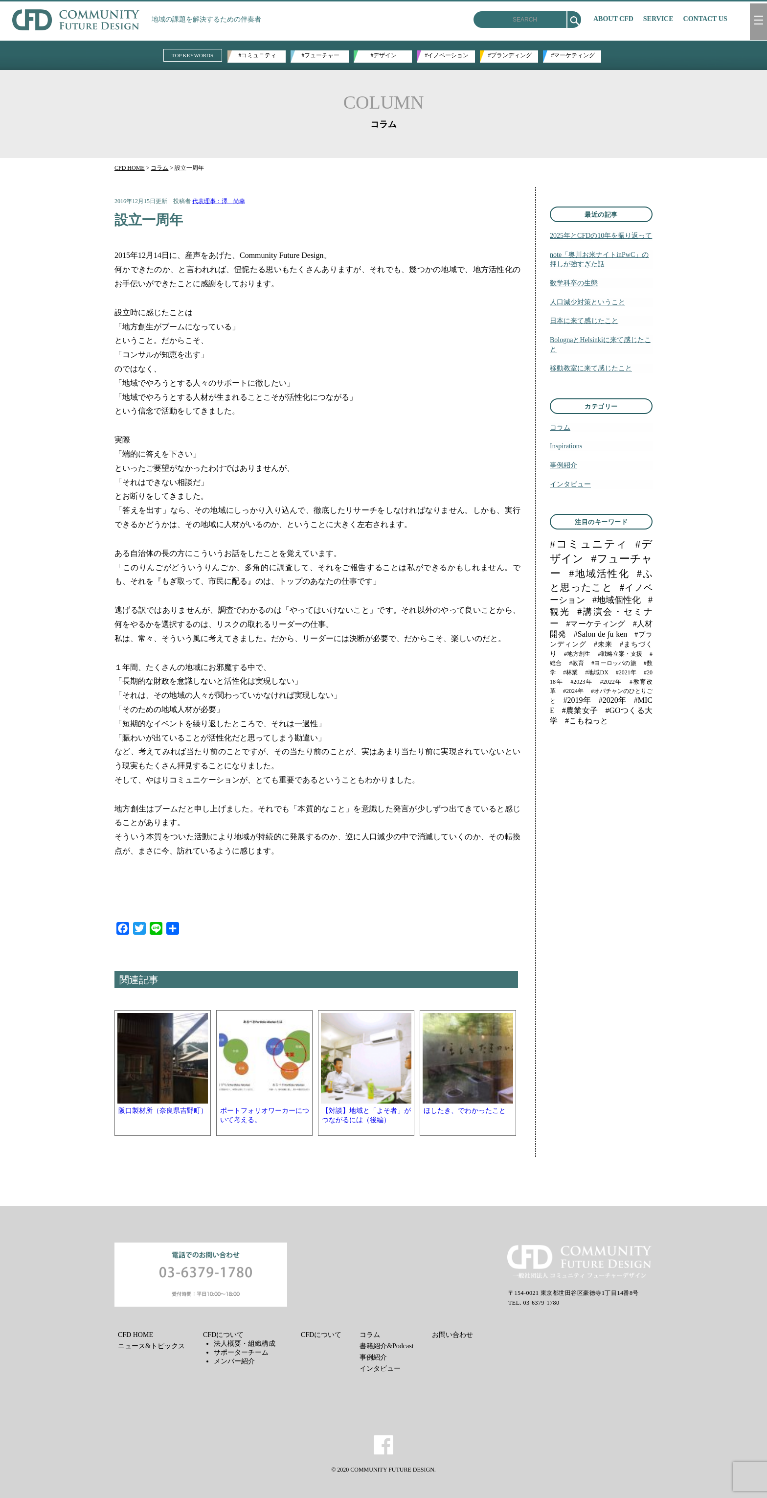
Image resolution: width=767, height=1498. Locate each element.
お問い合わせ (452, 1334)
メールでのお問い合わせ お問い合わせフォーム (202, 1274)
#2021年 (626, 672)
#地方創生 (577, 653)
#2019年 (577, 700)
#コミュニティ (258, 55)
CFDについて (223, 1334)
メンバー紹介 (234, 1361)
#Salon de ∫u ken (601, 634)
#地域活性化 (599, 573)
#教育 (576, 663)
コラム (159, 167)
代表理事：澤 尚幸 (218, 201)
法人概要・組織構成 (244, 1343)
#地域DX (597, 672)
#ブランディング (510, 55)
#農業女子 (580, 710)
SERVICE (658, 19)
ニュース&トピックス (151, 1346)
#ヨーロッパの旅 (613, 663)
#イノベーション (447, 55)
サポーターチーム (241, 1352)
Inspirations (566, 446)
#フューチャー (321, 55)
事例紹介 (563, 465)
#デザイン (384, 55)
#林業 (570, 672)
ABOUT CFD (613, 19)
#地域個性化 (616, 600)
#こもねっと (586, 720)
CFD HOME (129, 167)
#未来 (603, 644)
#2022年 (611, 681)
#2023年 (581, 681)
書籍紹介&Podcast (386, 1346)
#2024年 (573, 691)
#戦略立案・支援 (620, 653)
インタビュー (570, 483)
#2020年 (613, 700)
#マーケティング (573, 55)
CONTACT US (705, 19)
